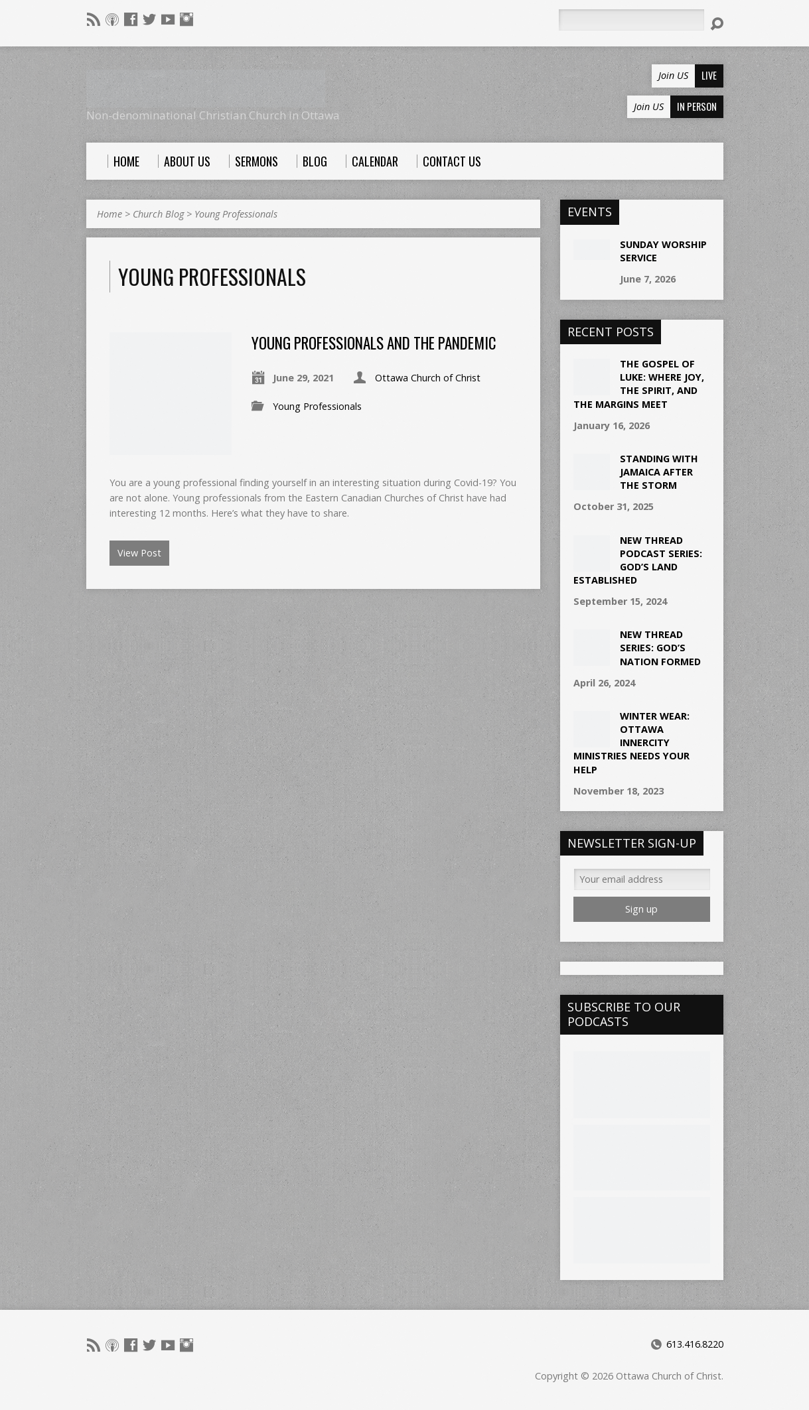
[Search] (631, 20)
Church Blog (158, 214)
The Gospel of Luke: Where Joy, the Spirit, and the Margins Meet (638, 383)
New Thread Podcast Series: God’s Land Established (637, 560)
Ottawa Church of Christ (427, 377)
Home (109, 214)
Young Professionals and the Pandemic (374, 343)
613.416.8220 (694, 1344)
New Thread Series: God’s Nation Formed (660, 647)
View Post (139, 552)
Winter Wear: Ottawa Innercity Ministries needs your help (631, 743)
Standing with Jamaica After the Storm (659, 471)
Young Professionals (235, 214)
